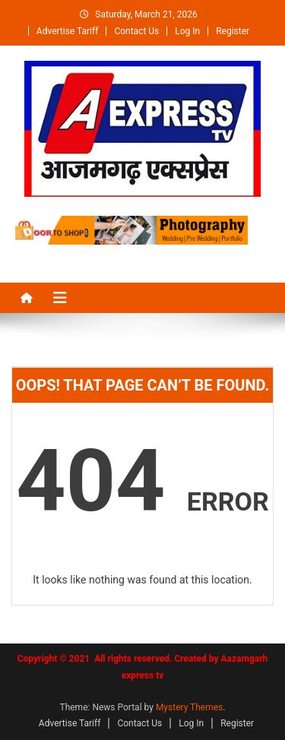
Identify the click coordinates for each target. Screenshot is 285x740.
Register (232, 31)
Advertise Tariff (67, 31)
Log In (187, 31)
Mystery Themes (189, 707)
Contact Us (136, 31)
